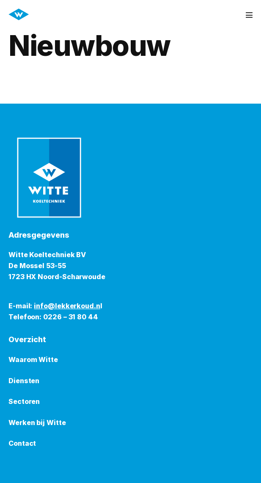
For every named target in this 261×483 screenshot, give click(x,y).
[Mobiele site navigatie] (249, 14)
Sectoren (24, 401)
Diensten (23, 380)
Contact (22, 443)
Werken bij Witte (37, 422)
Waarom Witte (33, 359)
